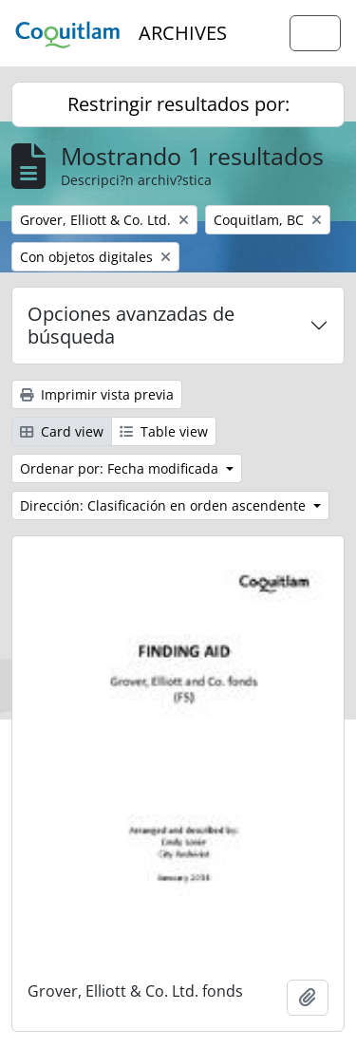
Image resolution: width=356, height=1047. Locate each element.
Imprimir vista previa (97, 394)
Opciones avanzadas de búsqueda (131, 325)
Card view (61, 431)
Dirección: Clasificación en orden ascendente (164, 505)
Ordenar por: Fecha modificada (121, 468)
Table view (164, 431)
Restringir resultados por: (178, 104)
